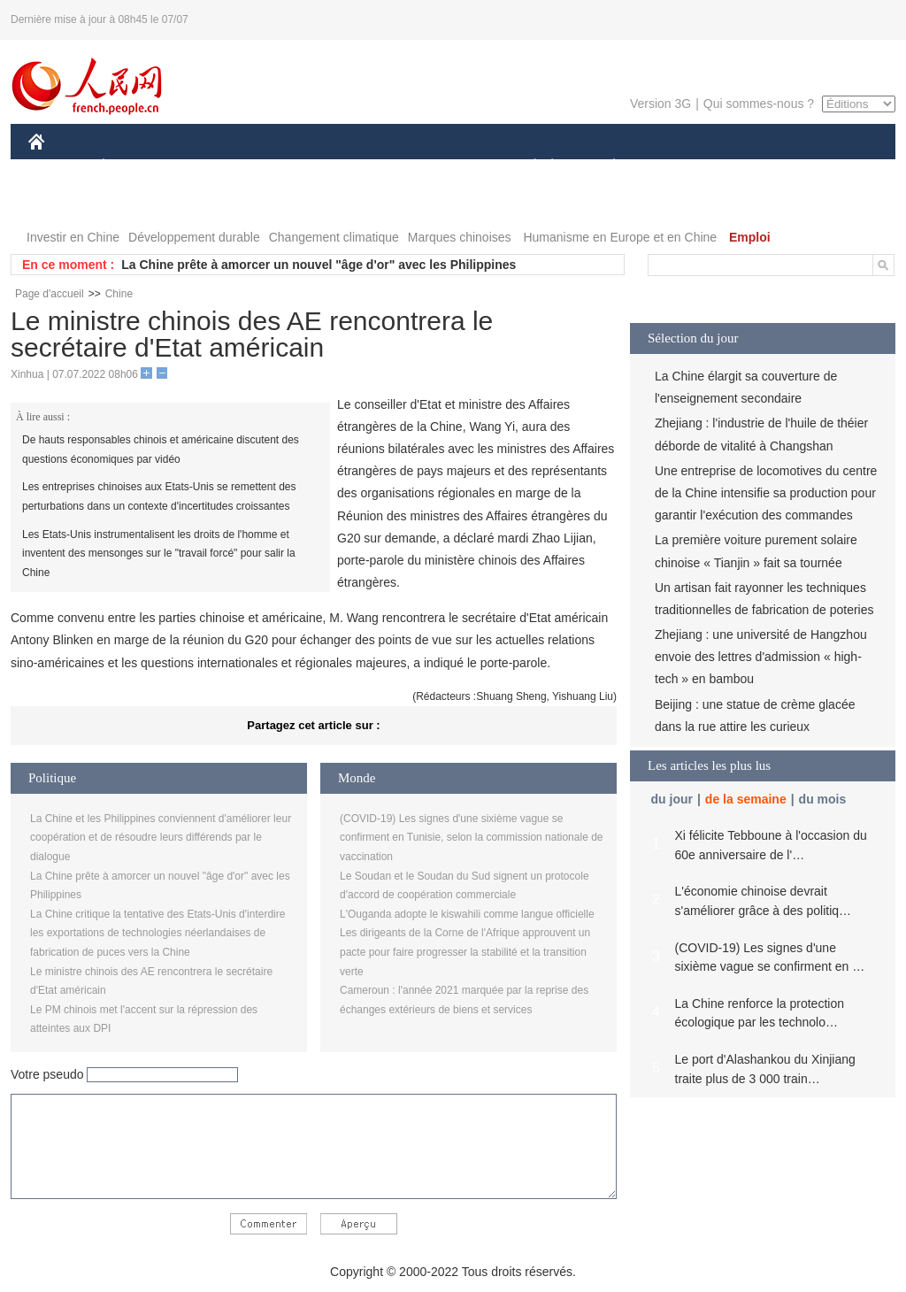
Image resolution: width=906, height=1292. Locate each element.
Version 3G (660, 103)
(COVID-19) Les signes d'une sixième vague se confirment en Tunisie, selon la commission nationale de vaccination (471, 837)
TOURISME (751, 166)
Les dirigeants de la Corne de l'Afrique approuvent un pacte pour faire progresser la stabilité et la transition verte (465, 952)
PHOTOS (64, 202)
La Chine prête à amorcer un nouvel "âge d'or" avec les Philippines (318, 265)
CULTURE (448, 166)
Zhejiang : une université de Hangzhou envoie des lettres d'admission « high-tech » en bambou (761, 656)
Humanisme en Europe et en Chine (620, 237)
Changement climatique (334, 237)
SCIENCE (368, 166)
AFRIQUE (290, 166)
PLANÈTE (604, 166)
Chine (119, 294)
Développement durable (194, 237)
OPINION (834, 166)
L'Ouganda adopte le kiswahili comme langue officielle (467, 914)
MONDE (216, 166)
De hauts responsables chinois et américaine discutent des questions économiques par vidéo (160, 449)
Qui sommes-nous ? (758, 103)
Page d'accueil (49, 294)
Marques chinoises (459, 237)
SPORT (675, 166)
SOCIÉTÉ (526, 166)
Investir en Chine (73, 237)
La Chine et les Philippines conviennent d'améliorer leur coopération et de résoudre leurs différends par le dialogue (160, 837)
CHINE (59, 166)
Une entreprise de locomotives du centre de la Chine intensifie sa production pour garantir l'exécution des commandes (766, 493)
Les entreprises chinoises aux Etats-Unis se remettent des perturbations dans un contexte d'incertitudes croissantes (159, 496)
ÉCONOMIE (135, 166)
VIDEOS (136, 202)
